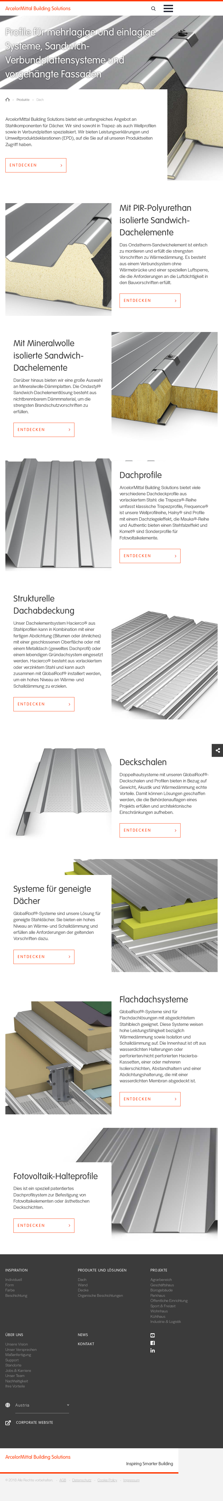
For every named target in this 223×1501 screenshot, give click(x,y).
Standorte (13, 1365)
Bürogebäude (161, 1289)
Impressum (131, 1479)
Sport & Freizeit (162, 1305)
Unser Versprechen (21, 1349)
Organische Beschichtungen (100, 1295)
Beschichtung (16, 1295)
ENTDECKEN (23, 165)
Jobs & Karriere (18, 1370)
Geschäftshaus (162, 1284)
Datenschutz (81, 1479)
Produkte (23, 99)
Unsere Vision (16, 1344)
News (83, 1335)
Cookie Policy (107, 1479)
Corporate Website (34, 1422)
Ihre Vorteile (15, 1386)
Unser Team (14, 1375)
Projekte (158, 1270)
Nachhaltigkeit (16, 1380)
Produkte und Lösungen (102, 1270)
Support (12, 1359)
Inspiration (16, 1270)
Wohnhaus (159, 1310)
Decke (83, 1289)
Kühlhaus (157, 1316)
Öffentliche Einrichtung (169, 1300)
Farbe (10, 1289)
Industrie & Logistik (165, 1321)
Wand (83, 1284)
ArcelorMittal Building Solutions (37, 9)
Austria (42, 1405)
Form (9, 1284)
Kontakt (86, 1344)
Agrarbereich (161, 1279)
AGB (62, 1479)
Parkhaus (157, 1295)
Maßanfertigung (18, 1354)
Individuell (13, 1279)
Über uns (14, 1335)
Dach (82, 1279)
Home (7, 99)
